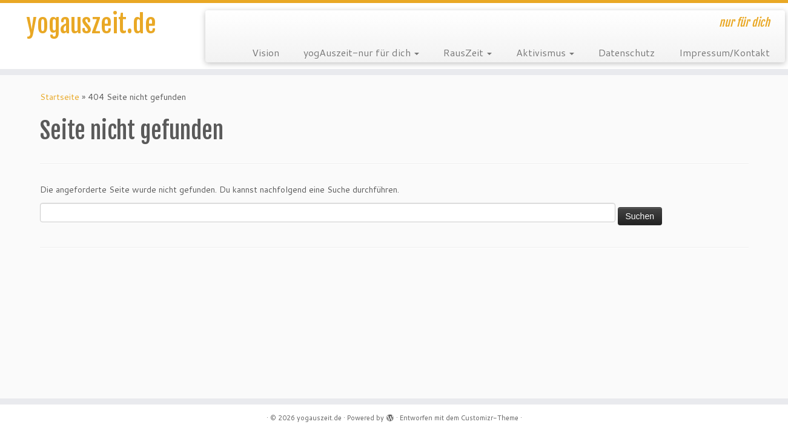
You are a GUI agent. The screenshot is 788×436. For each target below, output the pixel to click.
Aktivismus (545, 52)
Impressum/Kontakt (724, 52)
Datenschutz (626, 52)
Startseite (59, 97)
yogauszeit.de (91, 24)
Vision (265, 52)
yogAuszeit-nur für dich (361, 52)
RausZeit (467, 52)
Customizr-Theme (489, 418)
